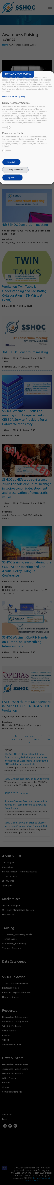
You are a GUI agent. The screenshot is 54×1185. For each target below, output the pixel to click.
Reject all (11, 162)
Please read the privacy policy (13, 96)
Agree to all (12, 177)
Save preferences (15, 169)
